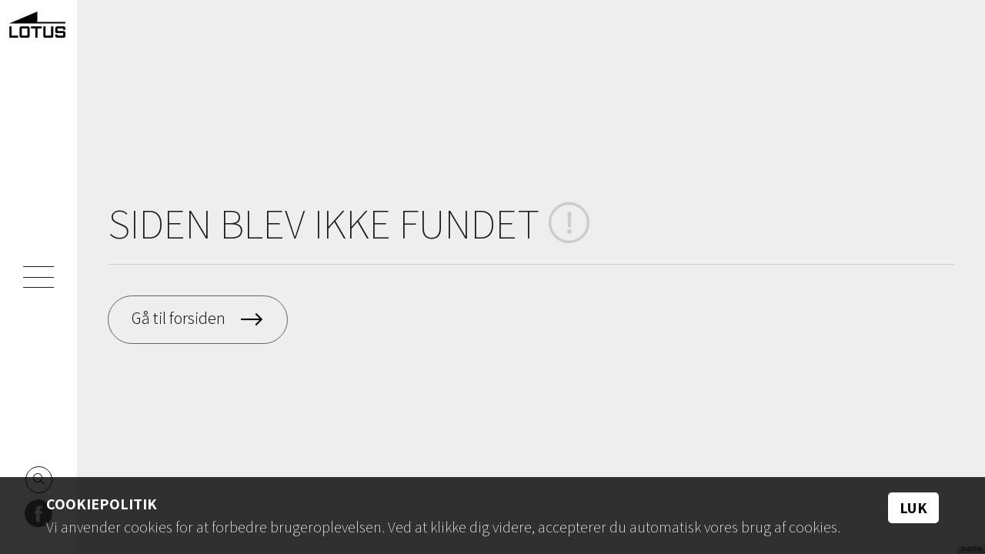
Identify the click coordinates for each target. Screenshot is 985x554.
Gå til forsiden (178, 318)
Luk (913, 508)
